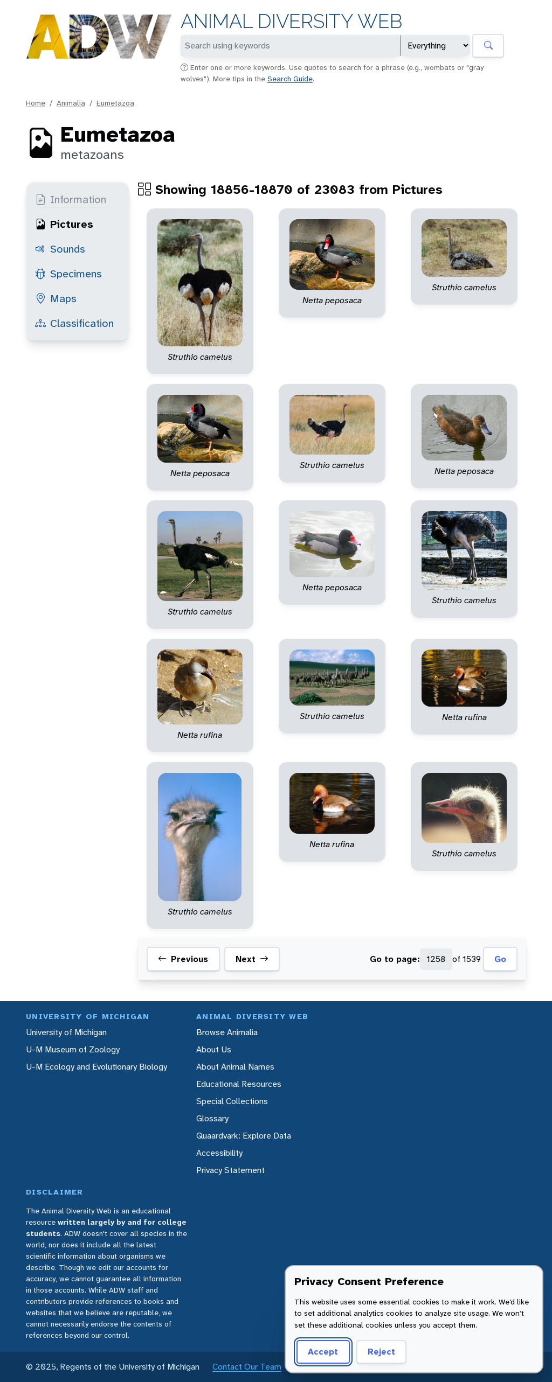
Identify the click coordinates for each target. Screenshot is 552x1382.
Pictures (64, 224)
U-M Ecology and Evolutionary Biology (96, 1066)
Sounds (60, 249)
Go (500, 959)
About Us (213, 1049)
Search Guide (290, 78)
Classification (74, 323)
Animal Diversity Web (291, 21)
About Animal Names (235, 1066)
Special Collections (232, 1101)
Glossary (212, 1118)
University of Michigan (66, 1032)
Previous (183, 959)
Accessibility (219, 1152)
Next (252, 959)
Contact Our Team (246, 1366)
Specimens (68, 274)
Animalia (71, 103)
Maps (56, 298)
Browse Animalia (227, 1032)
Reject (381, 1351)
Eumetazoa (115, 103)
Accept (323, 1351)
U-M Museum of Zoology (73, 1049)
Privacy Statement (230, 1170)
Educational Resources (238, 1084)
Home (35, 103)
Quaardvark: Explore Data (243, 1135)
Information (70, 199)
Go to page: (395, 959)
